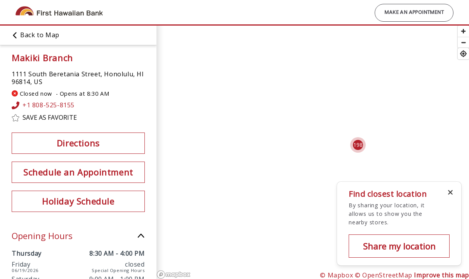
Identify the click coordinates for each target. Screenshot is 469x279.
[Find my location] (463, 53)
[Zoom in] (463, 31)
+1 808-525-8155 (43, 105)
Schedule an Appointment (78, 172)
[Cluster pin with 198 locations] (358, 145)
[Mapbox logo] (173, 274)
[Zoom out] (463, 42)
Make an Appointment (414, 12)
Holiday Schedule (78, 201)
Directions (78, 143)
